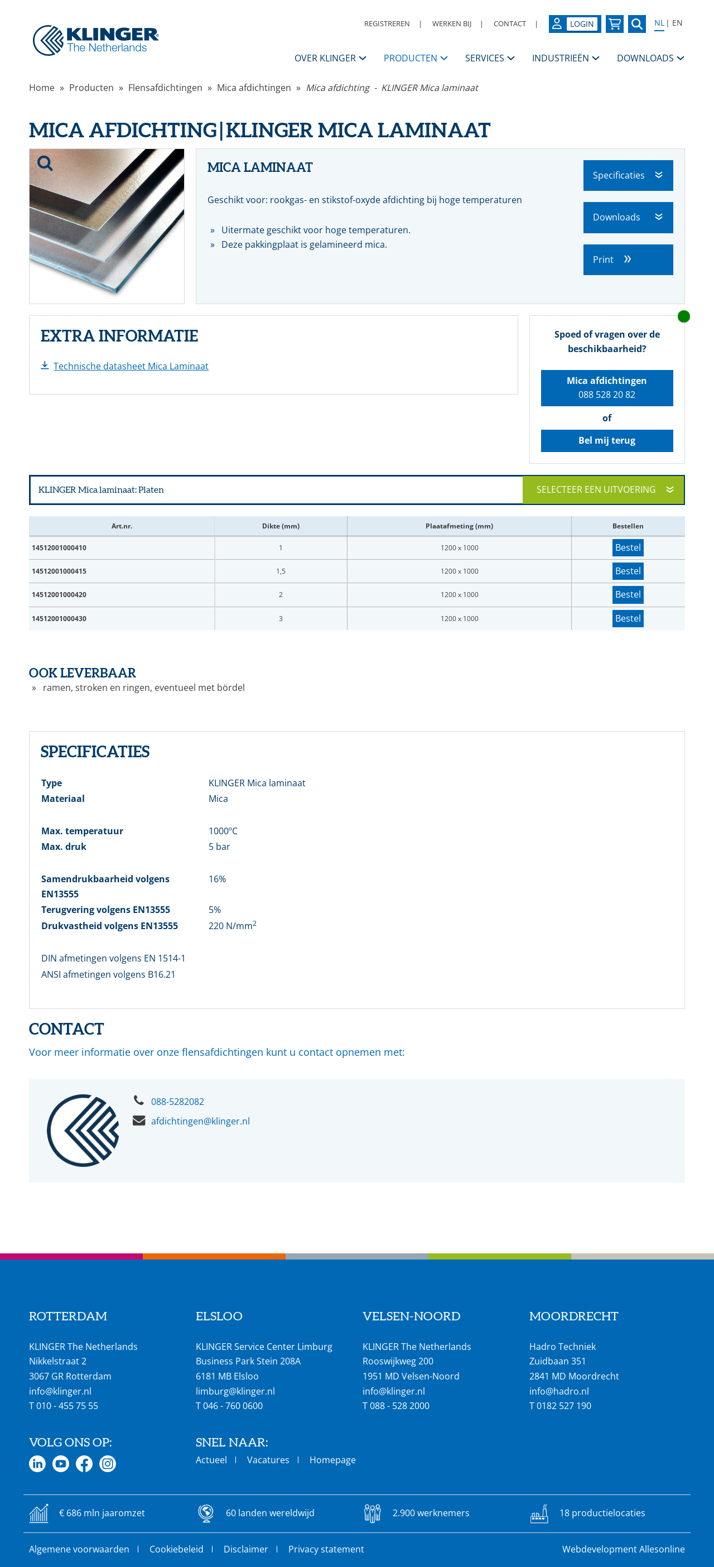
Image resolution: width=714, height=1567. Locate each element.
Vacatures (268, 1459)
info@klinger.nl (60, 1391)
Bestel (628, 547)
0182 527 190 (564, 1405)
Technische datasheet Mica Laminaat (131, 366)
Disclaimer (246, 1549)
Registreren (387, 23)
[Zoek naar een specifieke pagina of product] (637, 24)
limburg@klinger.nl (235, 1391)
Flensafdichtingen (165, 87)
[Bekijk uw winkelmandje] (615, 24)
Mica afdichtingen (254, 87)
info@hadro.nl (559, 1391)
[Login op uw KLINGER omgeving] (575, 24)
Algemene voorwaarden (79, 1549)
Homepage (333, 1459)
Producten (91, 87)
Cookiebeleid (176, 1549)
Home (42, 87)
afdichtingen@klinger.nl (200, 1121)
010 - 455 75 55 (67, 1405)
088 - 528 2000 (400, 1405)
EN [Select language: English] (677, 23)
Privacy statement (326, 1549)
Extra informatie (119, 336)
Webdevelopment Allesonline (623, 1549)
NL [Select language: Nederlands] (659, 23)
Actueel (211, 1459)
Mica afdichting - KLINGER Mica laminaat (392, 87)
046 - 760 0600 (233, 1405)
